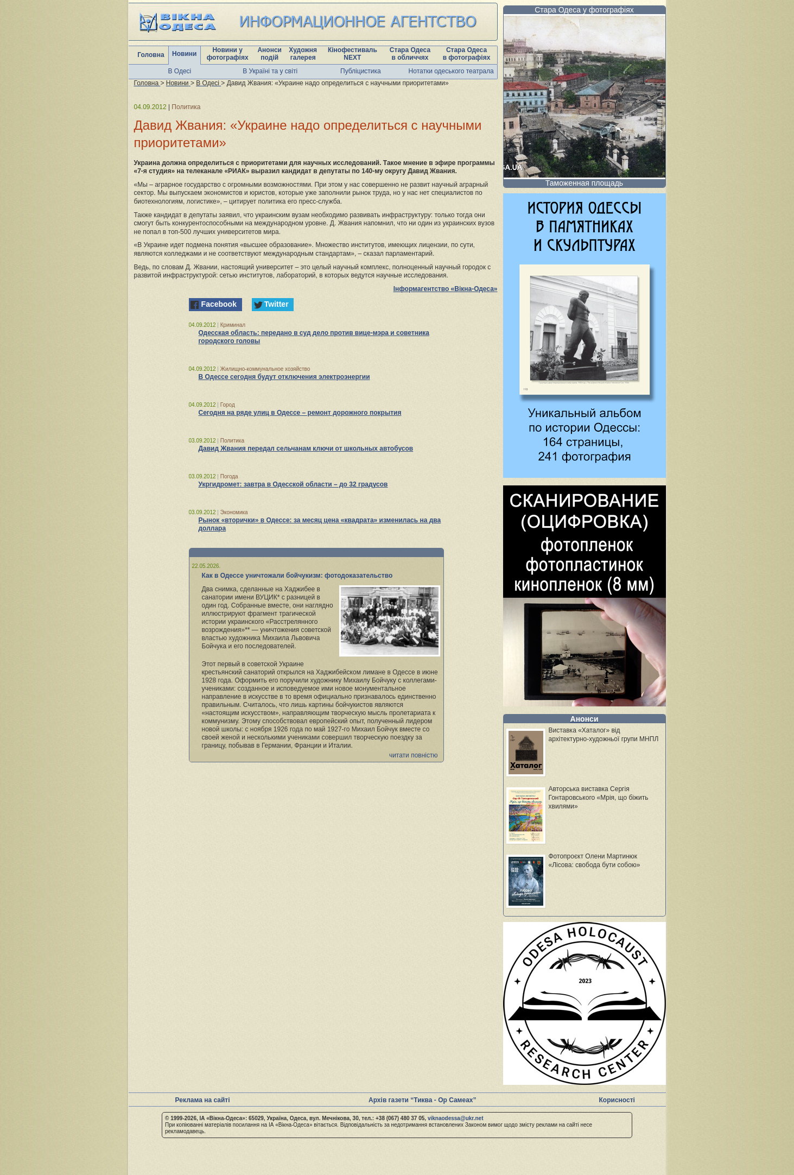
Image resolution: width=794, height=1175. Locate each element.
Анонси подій (269, 53)
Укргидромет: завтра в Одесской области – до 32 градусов (293, 484)
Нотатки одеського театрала (451, 71)
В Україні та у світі (270, 71)
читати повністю (413, 755)
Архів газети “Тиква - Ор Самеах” (422, 1100)
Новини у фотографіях (228, 53)
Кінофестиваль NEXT (352, 53)
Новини (184, 54)
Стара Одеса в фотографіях (467, 53)
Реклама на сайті (202, 1100)
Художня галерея (303, 53)
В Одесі (180, 71)
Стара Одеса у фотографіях (584, 9)
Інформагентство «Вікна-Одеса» (445, 289)
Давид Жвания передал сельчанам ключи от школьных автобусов (306, 448)
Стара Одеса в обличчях (410, 53)
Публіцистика (360, 71)
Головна (150, 55)
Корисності (617, 1100)
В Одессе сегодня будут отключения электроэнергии (284, 377)
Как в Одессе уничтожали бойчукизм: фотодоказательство (297, 575)
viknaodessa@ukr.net (456, 1118)
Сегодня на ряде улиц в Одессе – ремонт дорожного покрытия (300, 412)
